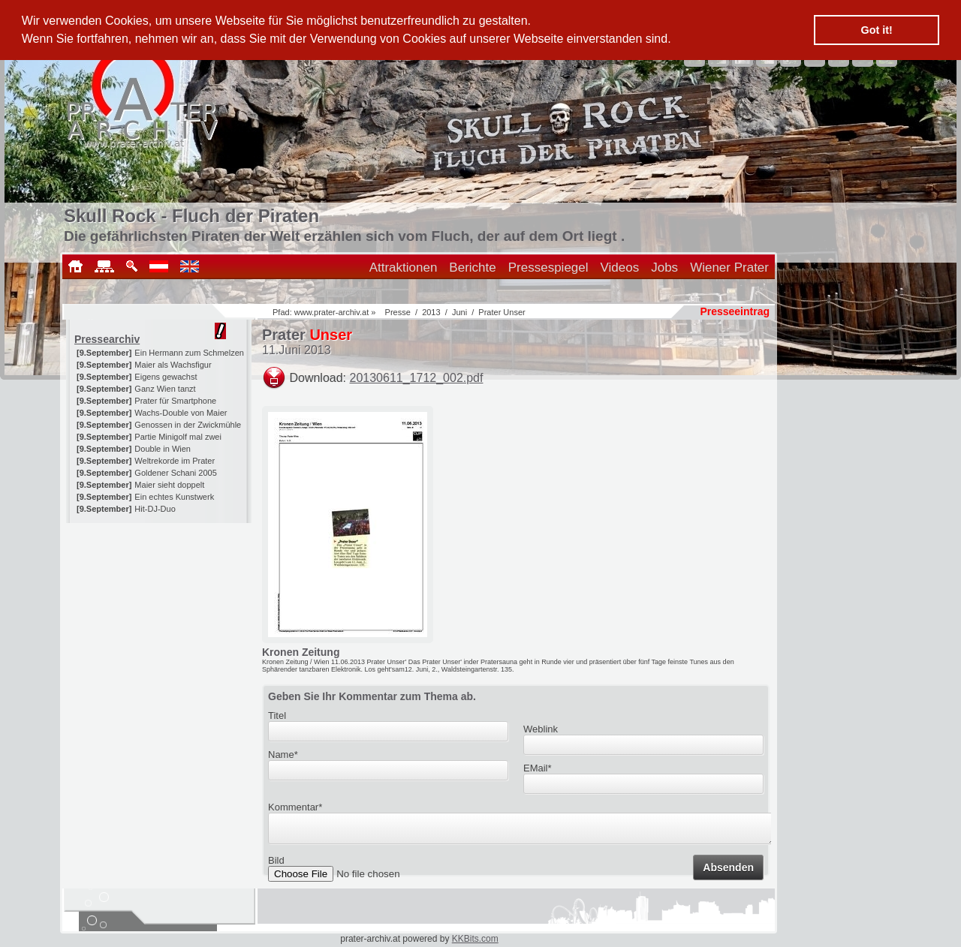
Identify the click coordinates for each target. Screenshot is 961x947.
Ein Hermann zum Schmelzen (189, 352)
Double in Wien (162, 448)
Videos (620, 267)
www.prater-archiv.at (331, 312)
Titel (277, 715)
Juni (459, 312)
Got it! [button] (877, 30)
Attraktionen (403, 267)
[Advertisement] (160, 617)
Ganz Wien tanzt (164, 388)
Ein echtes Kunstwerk (174, 496)
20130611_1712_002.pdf (417, 377)
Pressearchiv (107, 339)
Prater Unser (501, 312)
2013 (431, 312)
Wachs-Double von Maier (180, 412)
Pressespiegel (548, 267)
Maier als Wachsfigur (172, 364)
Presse (398, 312)
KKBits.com (475, 938)
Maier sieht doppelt (169, 484)
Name (283, 754)
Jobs (664, 267)
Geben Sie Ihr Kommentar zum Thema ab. (372, 696)
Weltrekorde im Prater (174, 460)
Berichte (472, 267)
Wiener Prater (729, 267)
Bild (276, 864)
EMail (537, 768)
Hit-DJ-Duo (154, 508)
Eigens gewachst (165, 376)
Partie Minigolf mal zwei (177, 436)
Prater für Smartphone (175, 400)
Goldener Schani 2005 (175, 472)
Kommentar (295, 807)
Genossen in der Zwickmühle (187, 424)
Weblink (540, 729)
